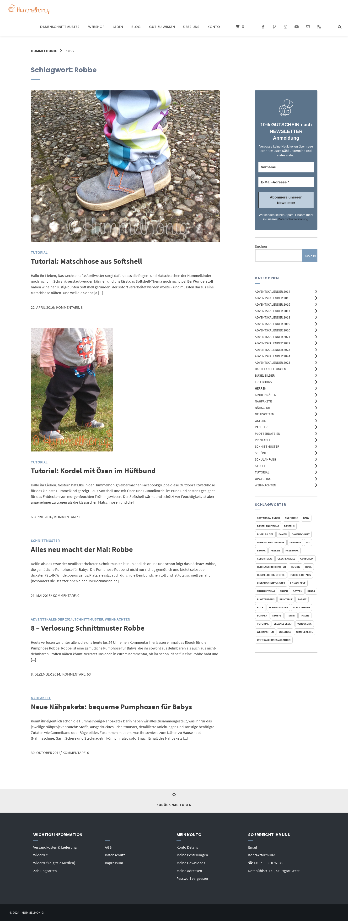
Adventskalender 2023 (272, 349)
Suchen (261, 246)
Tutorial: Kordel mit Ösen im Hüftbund (95, 470)
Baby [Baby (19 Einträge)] (306, 518)
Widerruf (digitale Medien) (54, 861)
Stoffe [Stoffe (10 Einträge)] (276, 615)
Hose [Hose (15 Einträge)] (308, 566)
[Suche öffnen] (339, 27)
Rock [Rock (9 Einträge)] (260, 607)
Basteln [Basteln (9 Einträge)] (289, 526)
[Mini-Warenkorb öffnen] (240, 27)
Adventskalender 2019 (272, 323)
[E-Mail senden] (307, 27)
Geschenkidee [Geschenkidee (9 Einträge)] (286, 558)
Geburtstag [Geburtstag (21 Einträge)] (265, 558)
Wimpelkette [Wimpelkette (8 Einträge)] (304, 631)
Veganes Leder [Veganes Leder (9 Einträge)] (283, 623)
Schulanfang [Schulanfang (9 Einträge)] (301, 607)
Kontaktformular (261, 854)
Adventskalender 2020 (272, 330)
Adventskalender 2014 (272, 291)
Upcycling (263, 478)
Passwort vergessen (192, 876)
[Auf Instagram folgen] (285, 27)
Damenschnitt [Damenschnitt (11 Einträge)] (301, 534)
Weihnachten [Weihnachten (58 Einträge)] (265, 631)
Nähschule (263, 407)
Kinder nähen (265, 394)
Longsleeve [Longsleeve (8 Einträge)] (297, 583)
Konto (214, 26)
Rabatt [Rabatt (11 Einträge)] (302, 599)
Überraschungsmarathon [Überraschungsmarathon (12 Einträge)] (273, 640)
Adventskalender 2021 (272, 336)
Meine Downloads (191, 861)
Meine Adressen (189, 869)
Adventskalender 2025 (272, 362)
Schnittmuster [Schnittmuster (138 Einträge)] (278, 607)
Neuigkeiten (264, 414)
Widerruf (40, 854)
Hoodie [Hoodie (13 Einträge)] (295, 566)
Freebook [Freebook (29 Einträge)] (292, 550)
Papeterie (262, 427)
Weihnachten (265, 485)
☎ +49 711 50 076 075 (265, 861)
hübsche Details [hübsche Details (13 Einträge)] (300, 575)
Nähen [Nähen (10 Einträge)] (284, 591)
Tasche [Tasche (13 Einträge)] (304, 615)
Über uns (191, 26)
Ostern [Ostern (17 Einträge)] (297, 591)
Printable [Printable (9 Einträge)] (286, 599)
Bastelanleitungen (270, 369)
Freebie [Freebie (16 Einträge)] (275, 550)
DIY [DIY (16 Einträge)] (308, 542)
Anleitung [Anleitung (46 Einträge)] (291, 518)
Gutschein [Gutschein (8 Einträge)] (306, 558)
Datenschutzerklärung (293, 219)
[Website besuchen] (319, 27)
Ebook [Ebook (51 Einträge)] (261, 550)
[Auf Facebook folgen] (263, 27)
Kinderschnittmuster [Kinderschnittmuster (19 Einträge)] (271, 583)
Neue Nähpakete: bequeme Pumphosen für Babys (113, 705)
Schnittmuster (267, 446)
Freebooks (263, 382)
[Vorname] (286, 167)
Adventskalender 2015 (272, 298)
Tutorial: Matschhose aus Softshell (88, 261)
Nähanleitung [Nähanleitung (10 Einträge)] (266, 591)
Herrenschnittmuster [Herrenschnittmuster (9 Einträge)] (271, 566)
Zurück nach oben (174, 799)
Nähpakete (263, 401)
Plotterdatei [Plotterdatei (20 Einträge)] (265, 599)
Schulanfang (265, 459)
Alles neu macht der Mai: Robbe (83, 549)
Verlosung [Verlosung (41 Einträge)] (304, 623)
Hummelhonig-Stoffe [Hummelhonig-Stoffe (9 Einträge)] (271, 575)
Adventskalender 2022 (272, 343)
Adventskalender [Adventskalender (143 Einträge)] (268, 518)
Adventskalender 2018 (272, 317)
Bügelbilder (265, 375)
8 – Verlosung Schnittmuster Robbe (89, 627)
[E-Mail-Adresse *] (286, 182)
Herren (260, 388)
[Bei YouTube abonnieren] (296, 27)
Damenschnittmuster (60, 26)
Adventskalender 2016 (272, 304)
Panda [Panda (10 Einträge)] (311, 591)
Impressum (114, 861)
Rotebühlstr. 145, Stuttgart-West (274, 869)
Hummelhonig (44, 50)
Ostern (260, 420)
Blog (136, 26)
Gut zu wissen (162, 26)
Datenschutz (115, 854)
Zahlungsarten (45, 869)
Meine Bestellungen (192, 854)
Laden (118, 26)
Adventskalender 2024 (272, 356)
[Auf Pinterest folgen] (274, 27)
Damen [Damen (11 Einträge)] (282, 534)
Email (252, 846)
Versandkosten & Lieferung (55, 846)
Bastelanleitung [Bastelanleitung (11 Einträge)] (268, 526)
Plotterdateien (267, 433)
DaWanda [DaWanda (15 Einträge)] (295, 542)
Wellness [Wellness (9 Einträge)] (285, 631)
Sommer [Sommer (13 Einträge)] (262, 615)
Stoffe (260, 465)
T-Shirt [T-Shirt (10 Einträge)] (290, 615)
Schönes (261, 453)
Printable (263, 440)
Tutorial (262, 472)
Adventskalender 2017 (272, 310)
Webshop (96, 26)
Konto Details (187, 846)
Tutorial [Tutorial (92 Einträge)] (263, 623)
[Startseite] (29, 9)
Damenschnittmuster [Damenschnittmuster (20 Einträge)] (270, 542)
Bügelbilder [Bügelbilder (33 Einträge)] (265, 534)
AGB (108, 846)
